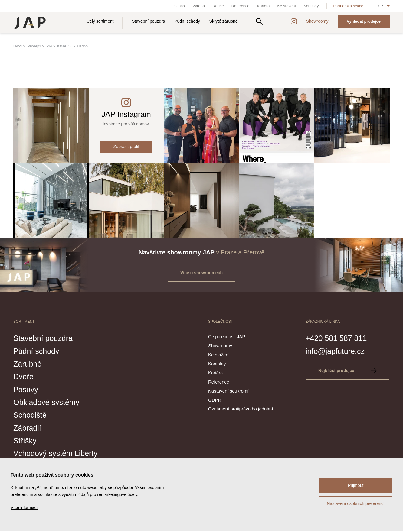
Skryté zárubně (223, 21)
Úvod (17, 46)
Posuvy (25, 389)
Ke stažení (286, 6)
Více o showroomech (201, 272)
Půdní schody (187, 21)
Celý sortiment (100, 21)
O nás (179, 6)
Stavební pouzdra (148, 21)
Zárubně (27, 364)
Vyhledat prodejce (364, 21)
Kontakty (311, 6)
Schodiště (30, 415)
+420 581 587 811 (336, 338)
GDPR (214, 400)
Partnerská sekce (348, 6)
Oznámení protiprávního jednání (240, 408)
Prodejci (34, 46)
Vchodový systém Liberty (55, 453)
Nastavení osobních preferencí (356, 503)
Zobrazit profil (126, 146)
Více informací (24, 507)
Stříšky (24, 440)
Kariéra (263, 6)
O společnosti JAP (226, 336)
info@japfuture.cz (335, 351)
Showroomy (317, 21)
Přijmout (355, 485)
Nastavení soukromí (228, 390)
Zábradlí (27, 428)
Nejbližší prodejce (347, 370)
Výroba (198, 6)
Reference (240, 6)
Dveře (23, 376)
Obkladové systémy (46, 402)
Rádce (218, 6)
